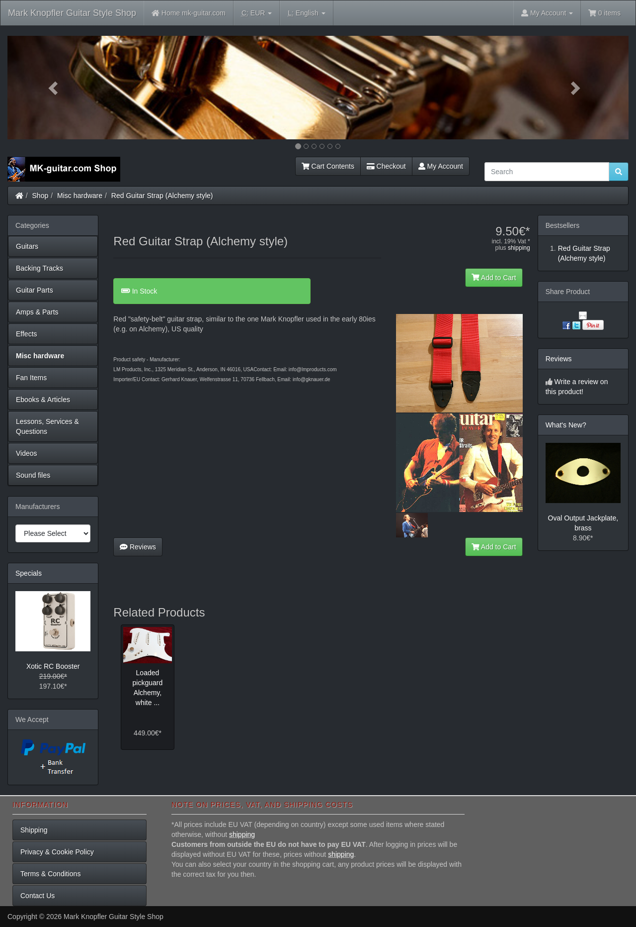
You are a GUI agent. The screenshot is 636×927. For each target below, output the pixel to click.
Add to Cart (494, 278)
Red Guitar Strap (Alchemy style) (162, 196)
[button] (54, 87)
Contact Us (37, 896)
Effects (26, 334)
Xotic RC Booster (53, 666)
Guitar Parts (34, 290)
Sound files (33, 475)
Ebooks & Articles (43, 400)
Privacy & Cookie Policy (57, 852)
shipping (519, 247)
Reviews (138, 547)
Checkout (386, 166)
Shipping (34, 830)
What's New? (566, 425)
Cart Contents (328, 166)
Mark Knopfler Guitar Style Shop (72, 13)
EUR (256, 13)
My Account (440, 166)
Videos (26, 453)
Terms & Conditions (50, 874)
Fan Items (31, 378)
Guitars (27, 246)
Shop (40, 196)
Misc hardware (79, 196)
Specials (28, 573)
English (306, 13)
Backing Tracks (39, 268)
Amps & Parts (37, 312)
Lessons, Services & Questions (47, 426)
